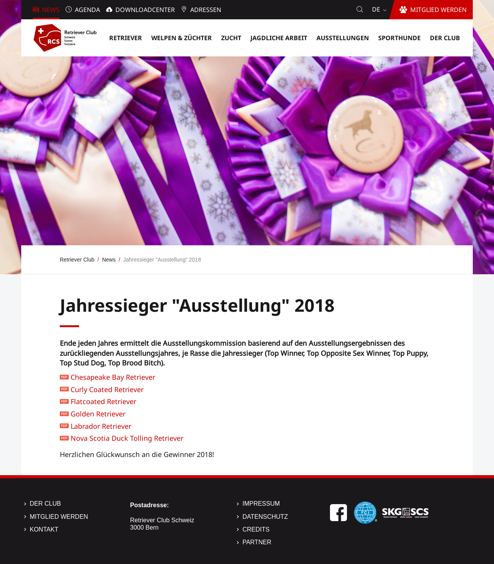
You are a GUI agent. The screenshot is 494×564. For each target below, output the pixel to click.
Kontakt (44, 529)
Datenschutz (265, 516)
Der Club (45, 503)
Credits (255, 529)
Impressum (261, 503)
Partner (256, 542)
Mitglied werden (59, 516)
